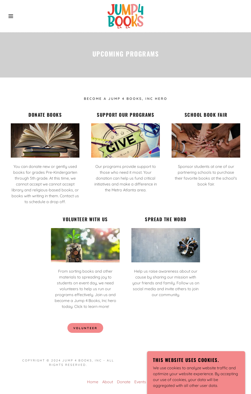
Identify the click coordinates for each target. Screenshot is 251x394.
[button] (12, 16)
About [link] (107, 381)
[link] (125, 15)
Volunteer (85, 328)
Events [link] (140, 381)
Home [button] (92, 381)
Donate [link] (123, 381)
